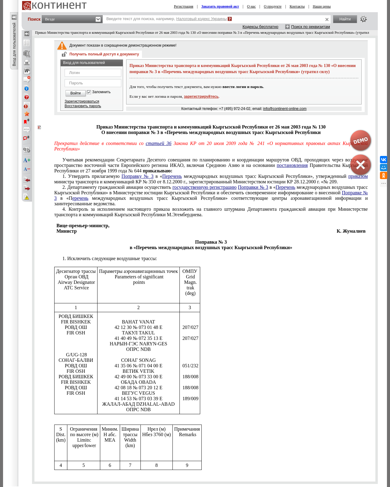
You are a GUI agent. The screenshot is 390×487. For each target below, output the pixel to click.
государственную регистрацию (204, 187)
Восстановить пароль (83, 106)
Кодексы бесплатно (260, 26)
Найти (345, 19)
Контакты (297, 6)
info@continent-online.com (285, 109)
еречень (80, 198)
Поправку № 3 (138, 176)
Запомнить (101, 92)
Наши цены (322, 6)
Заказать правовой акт (220, 6)
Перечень (172, 176)
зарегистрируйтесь (201, 96)
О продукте (273, 6)
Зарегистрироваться (82, 101)
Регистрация (183, 6)
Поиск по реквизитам (310, 26)
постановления (292, 165)
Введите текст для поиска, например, (166, 18)
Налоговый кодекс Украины (201, 18)
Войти (75, 93)
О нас (251, 6)
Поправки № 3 (253, 187)
